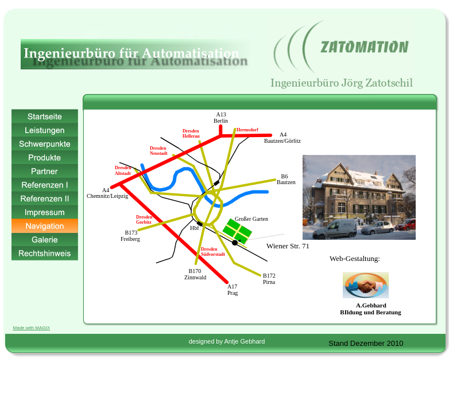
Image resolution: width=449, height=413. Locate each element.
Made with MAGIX (31, 327)
